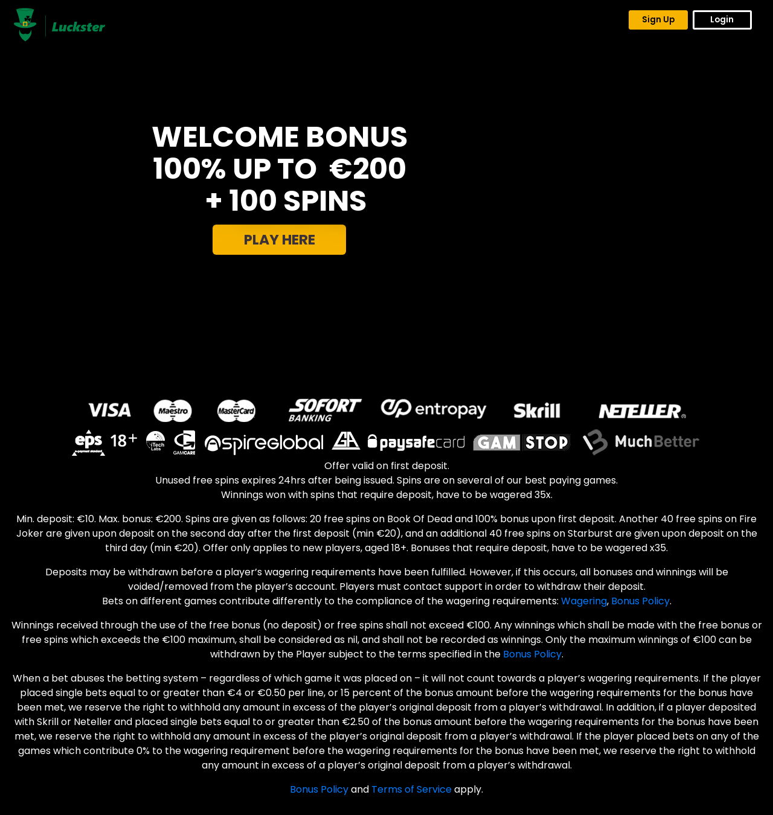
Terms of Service (411, 789)
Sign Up (658, 19)
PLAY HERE (279, 239)
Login (722, 19)
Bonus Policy (640, 601)
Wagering (584, 601)
